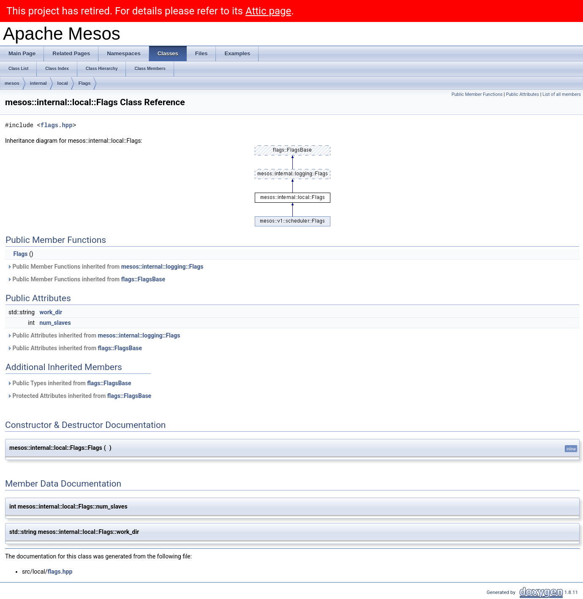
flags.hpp (57, 125)
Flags (85, 83)
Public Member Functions (477, 94)
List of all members (561, 94)
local (62, 83)
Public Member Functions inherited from (105, 266)
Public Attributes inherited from (93, 335)
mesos (12, 83)
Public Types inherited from (69, 383)
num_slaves (55, 322)
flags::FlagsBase (143, 279)
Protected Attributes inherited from (79, 395)
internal (38, 83)
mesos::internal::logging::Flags (162, 266)
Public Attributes (522, 94)
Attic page (268, 11)
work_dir (51, 312)
